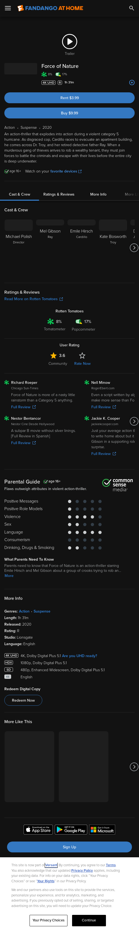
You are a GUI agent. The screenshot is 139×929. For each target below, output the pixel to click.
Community (58, 363)
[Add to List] (132, 82)
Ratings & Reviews (59, 194)
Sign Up (69, 847)
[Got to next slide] (134, 247)
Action (24, 611)
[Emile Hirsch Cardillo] (81, 247)
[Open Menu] (8, 8)
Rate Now (82, 363)
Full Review (23, 407)
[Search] (131, 8)
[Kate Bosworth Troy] (113, 247)
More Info (98, 194)
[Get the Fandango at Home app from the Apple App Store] (38, 830)
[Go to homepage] (50, 8)
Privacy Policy (82, 870)
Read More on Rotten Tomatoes (33, 299)
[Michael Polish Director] (18, 247)
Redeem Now (23, 700)
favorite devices (66, 171)
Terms (111, 865)
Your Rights (45, 881)
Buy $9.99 (69, 113)
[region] (69, 893)
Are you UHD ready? (79, 656)
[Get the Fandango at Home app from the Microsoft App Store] (102, 830)
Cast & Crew (19, 194)
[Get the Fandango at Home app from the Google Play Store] (71, 830)
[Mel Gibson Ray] (50, 247)
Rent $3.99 (69, 98)
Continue (89, 920)
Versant (51, 865)
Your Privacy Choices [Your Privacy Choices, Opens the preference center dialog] (48, 920)
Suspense (42, 611)
